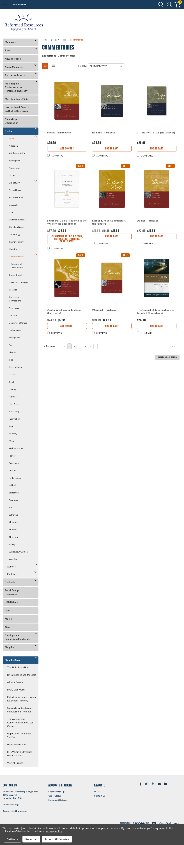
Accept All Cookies (57, 839)
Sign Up (61, 791)
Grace (12, 374)
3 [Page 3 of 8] (69, 346)
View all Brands (15, 762)
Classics (13, 249)
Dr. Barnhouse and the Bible (21, 674)
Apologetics (14, 160)
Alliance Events (15, 682)
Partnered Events (15, 75)
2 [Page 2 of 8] (64, 346)
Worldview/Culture (18, 551)
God (11, 359)
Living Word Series (17, 744)
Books (8, 131)
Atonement (14, 168)
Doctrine (13, 315)
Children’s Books (17, 219)
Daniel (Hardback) (148, 220)
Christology (14, 234)
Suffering (13, 514)
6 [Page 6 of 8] (85, 346)
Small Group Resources (12, 592)
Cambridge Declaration (11, 121)
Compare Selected (167, 357)
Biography (14, 205)
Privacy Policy (54, 831)
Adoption (13, 145)
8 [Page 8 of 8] (95, 346)
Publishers (12, 574)
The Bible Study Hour (18, 667)
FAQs (97, 791)
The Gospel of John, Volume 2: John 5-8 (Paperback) (155, 311)
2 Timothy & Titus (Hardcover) (156, 132)
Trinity (12, 544)
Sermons (13, 500)
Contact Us (99, 795)
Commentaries (16, 256)
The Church (14, 522)
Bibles (12, 175)
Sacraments (14, 492)
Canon (12, 212)
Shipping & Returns (57, 800)
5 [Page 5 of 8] (79, 346)
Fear (11, 345)
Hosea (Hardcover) (59, 132)
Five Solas (14, 352)
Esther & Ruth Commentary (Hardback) (109, 222)
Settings (12, 839)
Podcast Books (16, 448)
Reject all (31, 839)
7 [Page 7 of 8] (90, 346)
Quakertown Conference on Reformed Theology (20, 710)
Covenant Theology (18, 282)
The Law (13, 529)
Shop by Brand (13, 660)
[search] (160, 4)
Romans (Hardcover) (105, 132)
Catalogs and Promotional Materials (17, 637)
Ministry (13, 433)
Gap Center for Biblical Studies (19, 735)
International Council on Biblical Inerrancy (17, 109)
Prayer (12, 455)
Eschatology (15, 330)
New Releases (13, 58)
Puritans (13, 470)
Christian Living (16, 227)
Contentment (15, 275)
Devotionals (14, 308)
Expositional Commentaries (18, 266)
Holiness (13, 396)
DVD (7, 610)
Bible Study (14, 182)
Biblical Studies (16, 197)
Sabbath (12, 485)
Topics (10, 138)
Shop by (9, 647)
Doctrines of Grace (18, 322)
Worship (13, 559)
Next (174, 346)
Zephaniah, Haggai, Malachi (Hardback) (64, 311)
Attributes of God (17, 153)
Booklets (10, 582)
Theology (13, 537)
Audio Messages (14, 67)
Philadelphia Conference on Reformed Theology (16, 87)
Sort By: (82, 65)
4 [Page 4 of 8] (74, 346)
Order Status (54, 795)
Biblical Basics (15, 190)
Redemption (15, 478)
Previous (49, 346)
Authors (11, 566)
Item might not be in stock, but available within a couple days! (67, 238)
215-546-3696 (18, 4)
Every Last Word (16, 689)
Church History (16, 241)
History (12, 389)
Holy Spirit (14, 404)
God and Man (15, 367)
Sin (10, 507)
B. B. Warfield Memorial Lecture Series (19, 753)
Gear (7, 627)
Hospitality (14, 411)
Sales (8, 50)
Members (10, 42)
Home (44, 40)
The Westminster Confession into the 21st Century (20, 722)
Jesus (12, 426)
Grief (11, 382)
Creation (13, 289)
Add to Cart (67, 148)
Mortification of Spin (16, 99)
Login (51, 791)
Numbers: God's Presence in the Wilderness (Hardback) (67, 222)
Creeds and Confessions (15, 299)
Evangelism (14, 337)
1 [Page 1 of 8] (59, 346)
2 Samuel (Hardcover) (105, 309)
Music (12, 441)
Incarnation (14, 418)
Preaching (14, 463)
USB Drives (11, 602)
